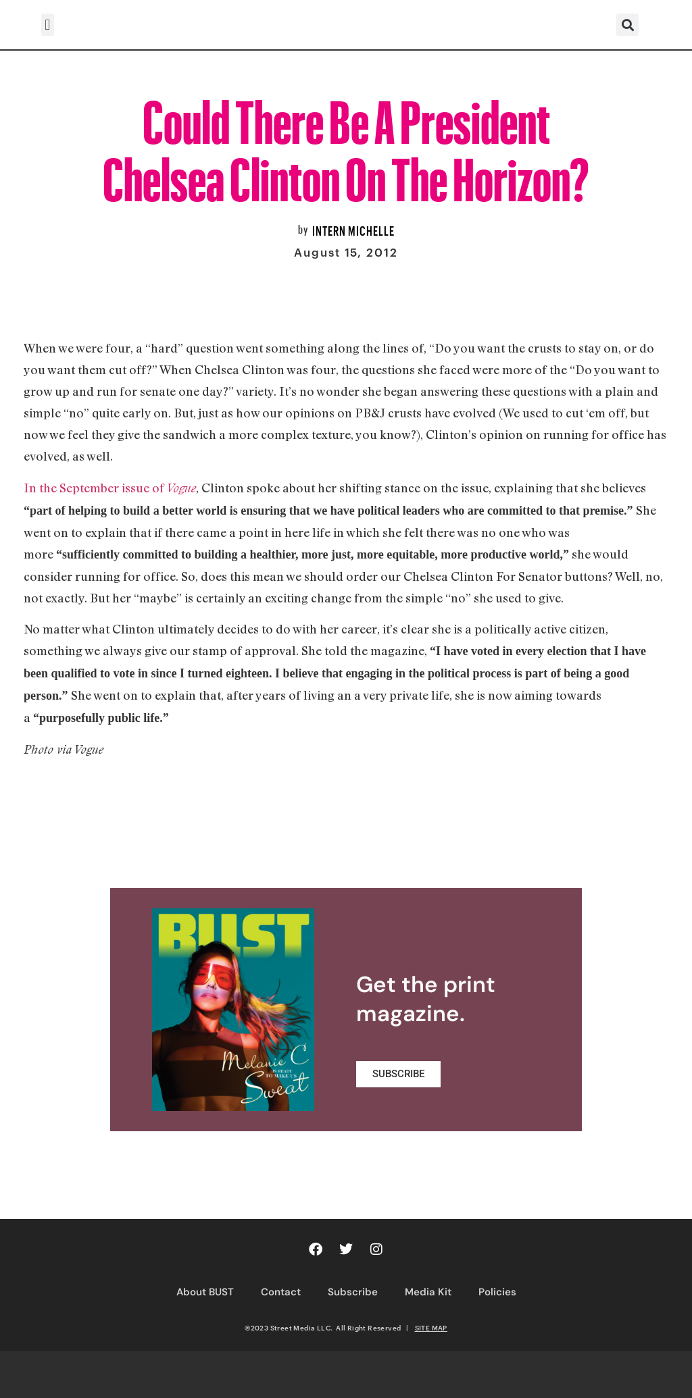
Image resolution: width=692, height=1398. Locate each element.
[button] (47, 25)
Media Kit (428, 1292)
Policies (497, 1292)
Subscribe (353, 1292)
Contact (281, 1292)
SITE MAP (431, 1328)
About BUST (205, 1292)
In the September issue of (110, 487)
